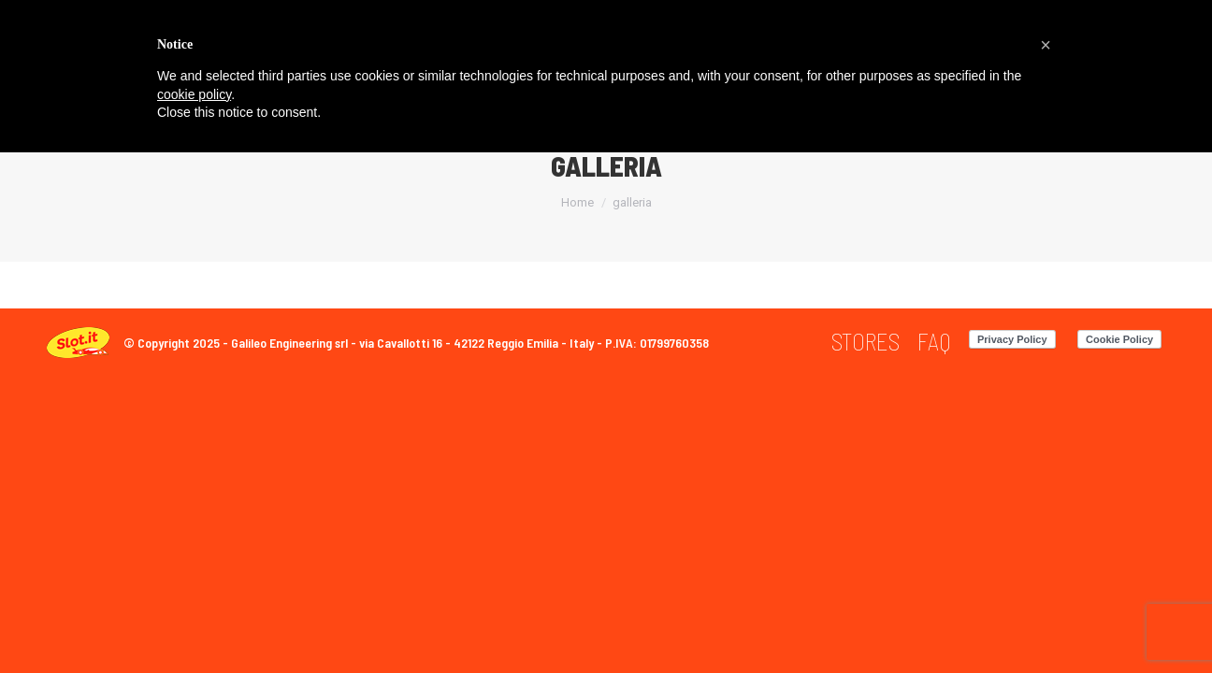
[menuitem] (865, 341)
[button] (1045, 45)
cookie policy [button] (194, 94)
